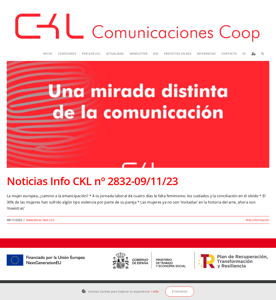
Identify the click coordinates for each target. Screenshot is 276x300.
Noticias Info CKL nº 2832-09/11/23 (92, 181)
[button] (262, 53)
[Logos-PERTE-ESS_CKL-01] (138, 249)
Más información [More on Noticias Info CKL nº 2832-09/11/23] (257, 220)
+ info (155, 291)
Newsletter (33, 220)
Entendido (179, 291)
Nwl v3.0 (48, 220)
